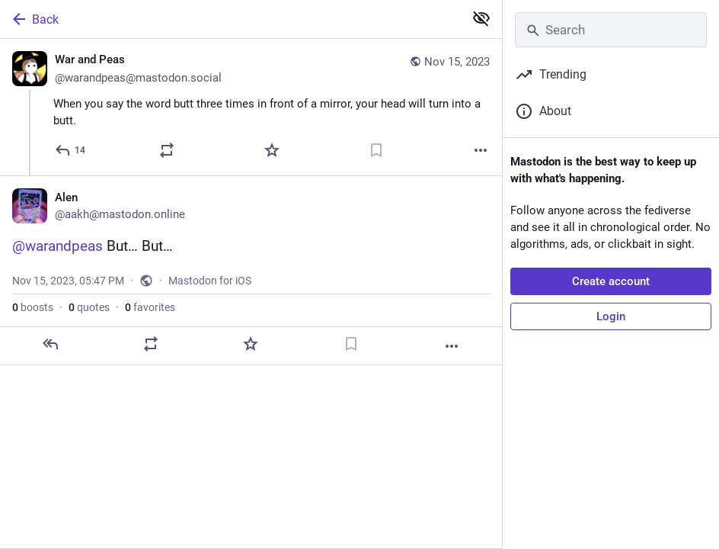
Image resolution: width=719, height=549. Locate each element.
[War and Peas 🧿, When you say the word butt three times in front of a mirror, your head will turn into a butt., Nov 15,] (251, 107)
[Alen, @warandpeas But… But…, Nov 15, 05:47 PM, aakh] (251, 270)
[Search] (611, 29)
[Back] (230, 19)
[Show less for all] (481, 18)
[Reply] (70, 150)
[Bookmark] (376, 150)
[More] (480, 150)
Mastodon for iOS (209, 280)
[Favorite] (272, 150)
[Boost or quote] (167, 150)
